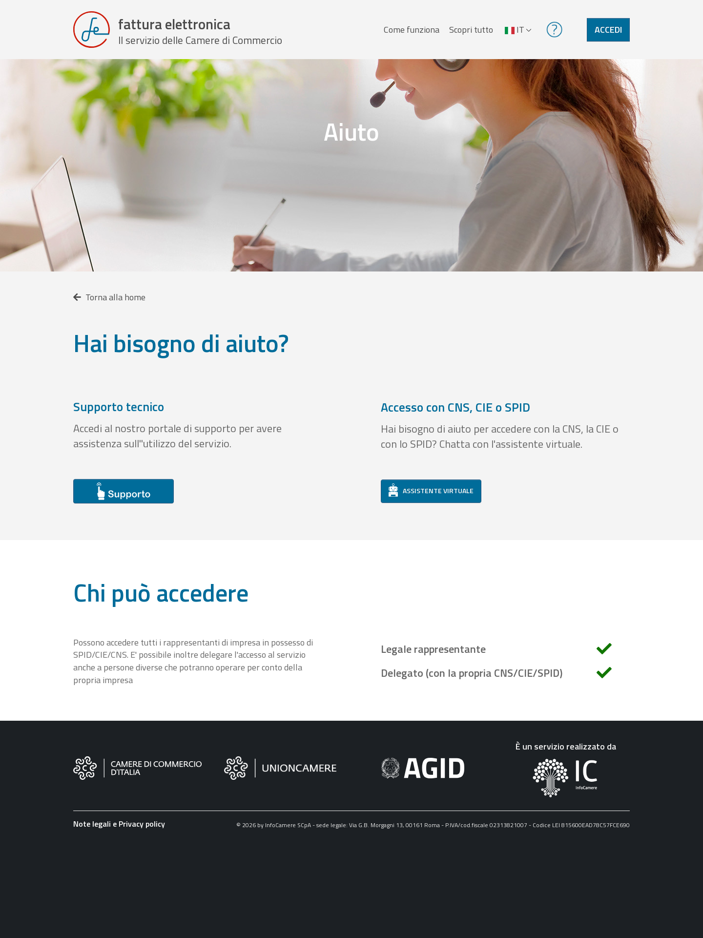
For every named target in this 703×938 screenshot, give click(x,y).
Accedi (608, 31)
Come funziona (411, 31)
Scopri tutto (471, 31)
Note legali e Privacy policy (119, 827)
